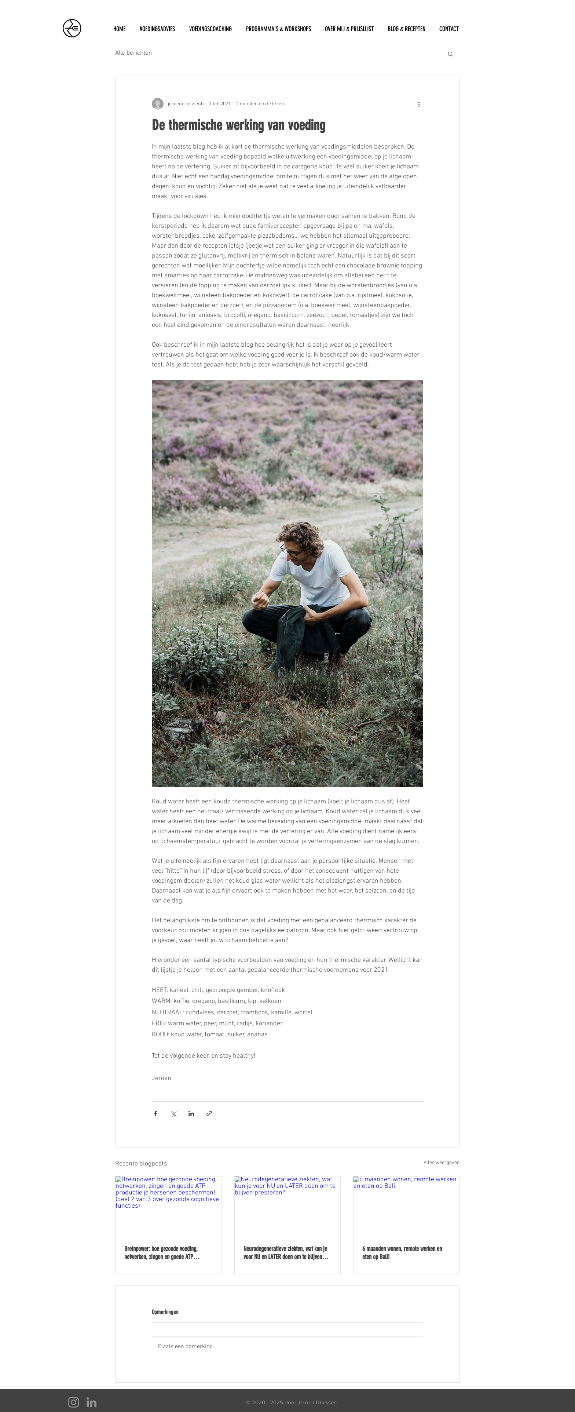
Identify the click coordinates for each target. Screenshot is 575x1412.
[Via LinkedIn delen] (191, 1113)
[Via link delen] (209, 1113)
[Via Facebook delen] (155, 1113)
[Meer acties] (418, 103)
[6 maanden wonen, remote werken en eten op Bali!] (406, 1206)
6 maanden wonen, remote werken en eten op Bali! (402, 1253)
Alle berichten (133, 53)
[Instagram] (73, 1402)
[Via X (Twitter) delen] (173, 1113)
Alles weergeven (442, 1163)
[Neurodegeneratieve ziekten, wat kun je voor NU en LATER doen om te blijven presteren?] (288, 1206)
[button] (450, 53)
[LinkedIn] (91, 1402)
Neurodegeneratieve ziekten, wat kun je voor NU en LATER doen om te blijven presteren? (285, 1253)
